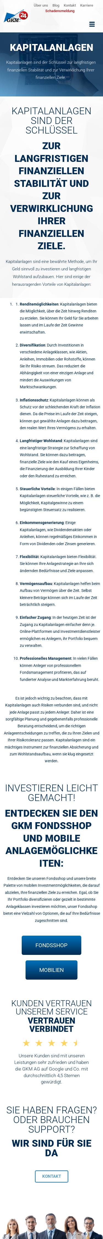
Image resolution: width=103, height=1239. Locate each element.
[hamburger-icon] (92, 24)
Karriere (86, 5)
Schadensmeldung (59, 11)
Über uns (41, 5)
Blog (55, 5)
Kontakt (70, 5)
